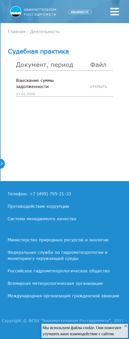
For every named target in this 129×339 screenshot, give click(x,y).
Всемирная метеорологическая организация (55, 283)
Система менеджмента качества (42, 218)
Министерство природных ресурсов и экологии (58, 240)
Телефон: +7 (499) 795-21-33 (39, 193)
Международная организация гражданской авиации (63, 295)
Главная (16, 31)
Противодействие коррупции (38, 206)
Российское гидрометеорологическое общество (59, 271)
